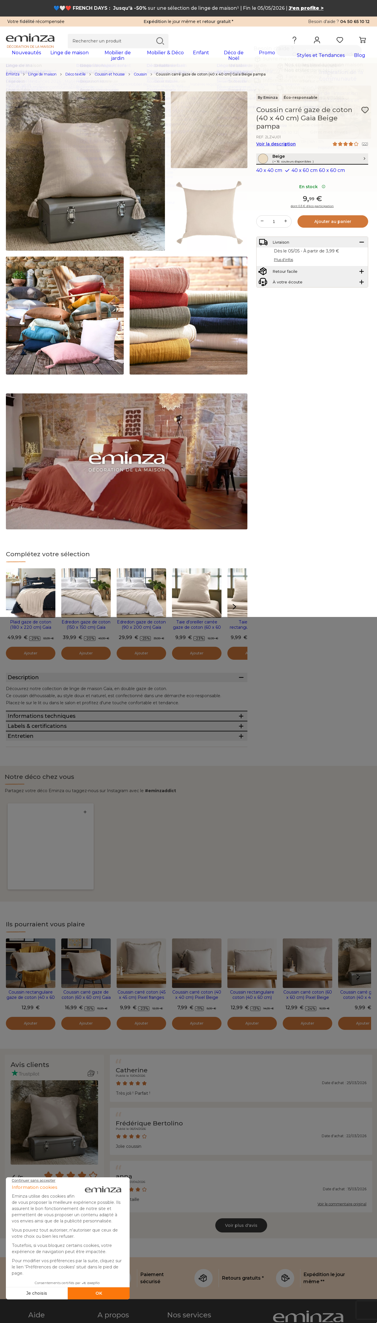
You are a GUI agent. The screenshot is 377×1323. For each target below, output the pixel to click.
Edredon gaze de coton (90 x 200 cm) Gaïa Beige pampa (141, 631)
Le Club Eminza (183, 1239)
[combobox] (65, 1114)
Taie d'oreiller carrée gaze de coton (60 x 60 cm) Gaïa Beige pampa (197, 631)
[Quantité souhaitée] (274, 238)
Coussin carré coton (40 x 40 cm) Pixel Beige (196, 907)
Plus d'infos (283, 281)
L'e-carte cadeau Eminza (192, 1268)
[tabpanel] (143, 58)
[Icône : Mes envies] (365, 113)
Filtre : (18, 1110)
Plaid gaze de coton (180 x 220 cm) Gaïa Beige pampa (30, 631)
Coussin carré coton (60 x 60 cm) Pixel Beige (307, 907)
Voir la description (276, 147)
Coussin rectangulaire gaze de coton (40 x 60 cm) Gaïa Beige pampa (30, 909)
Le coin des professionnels (194, 1311)
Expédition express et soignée (198, 1282)
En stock (312, 203)
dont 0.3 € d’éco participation (312, 222)
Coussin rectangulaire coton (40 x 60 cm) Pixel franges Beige (252, 909)
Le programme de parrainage (197, 1253)
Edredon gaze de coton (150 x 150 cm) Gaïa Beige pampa (86, 631)
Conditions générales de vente (59, 1311)
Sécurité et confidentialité (193, 1297)
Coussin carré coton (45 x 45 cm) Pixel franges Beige (142, 909)
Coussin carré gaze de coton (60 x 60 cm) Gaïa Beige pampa (86, 909)
